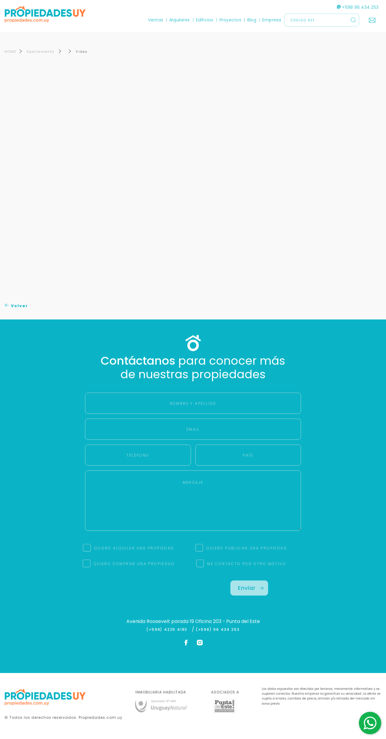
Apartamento (41, 51)
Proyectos (230, 20)
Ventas (155, 20)
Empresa (271, 20)
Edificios (205, 20)
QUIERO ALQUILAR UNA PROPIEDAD (134, 548)
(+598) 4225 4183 (168, 629)
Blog (251, 20)
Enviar (251, 588)
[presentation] (136, 592)
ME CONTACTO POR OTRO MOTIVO (246, 563)
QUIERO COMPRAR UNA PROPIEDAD (134, 563)
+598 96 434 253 (357, 7)
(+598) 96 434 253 (218, 629)
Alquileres (179, 20)
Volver (16, 306)
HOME (11, 51)
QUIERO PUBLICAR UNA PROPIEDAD (246, 548)
